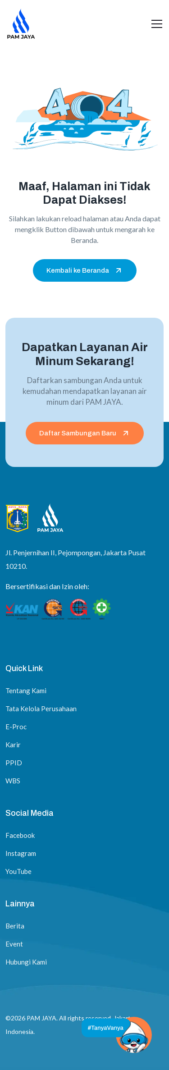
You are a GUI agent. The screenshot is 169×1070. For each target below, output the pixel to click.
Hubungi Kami (26, 962)
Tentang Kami (25, 690)
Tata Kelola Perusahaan (41, 708)
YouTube (18, 871)
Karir (13, 745)
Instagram (20, 853)
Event (14, 944)
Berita (14, 926)
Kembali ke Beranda (84, 270)
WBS (12, 781)
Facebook (20, 835)
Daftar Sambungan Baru (84, 433)
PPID (13, 763)
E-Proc (16, 726)
